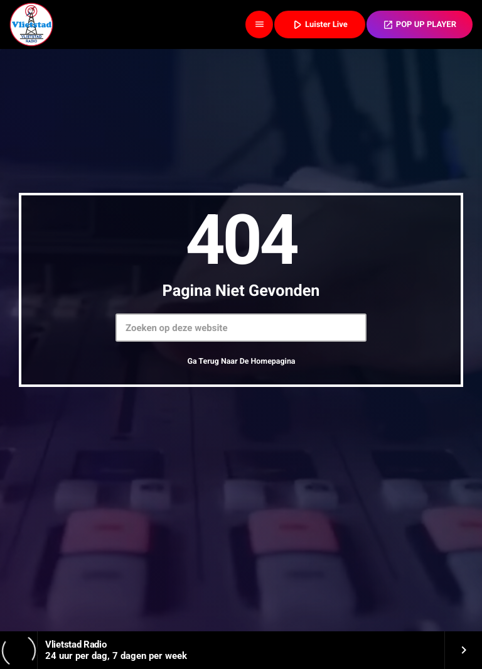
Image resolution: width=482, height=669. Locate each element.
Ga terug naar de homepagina (241, 361)
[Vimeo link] (31, 24)
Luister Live (319, 24)
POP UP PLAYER (419, 24)
